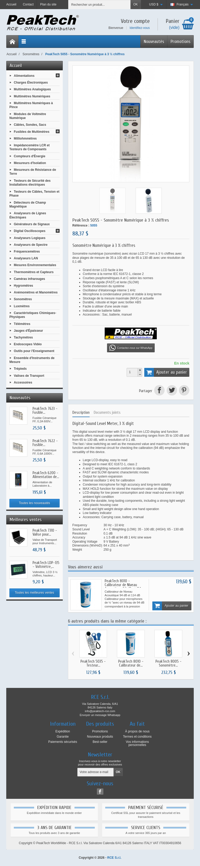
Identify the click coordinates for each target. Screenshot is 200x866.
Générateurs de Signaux (32, 224)
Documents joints (107, 412)
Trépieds (20, 369)
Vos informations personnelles (137, 743)
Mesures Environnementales (35, 265)
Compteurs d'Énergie (29, 156)
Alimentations (24, 76)
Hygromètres (23, 285)
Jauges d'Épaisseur (28, 330)
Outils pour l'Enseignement (34, 351)
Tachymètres (23, 337)
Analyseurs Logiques (29, 238)
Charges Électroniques (31, 82)
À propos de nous (137, 731)
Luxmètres (22, 306)
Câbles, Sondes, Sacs (30, 125)
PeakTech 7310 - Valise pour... (45, 532)
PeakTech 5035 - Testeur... (93, 663)
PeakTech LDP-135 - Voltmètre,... (46, 565)
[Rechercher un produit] (99, 4)
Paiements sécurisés (62, 742)
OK (135, 4)
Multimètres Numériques (32, 96)
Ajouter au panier (165, 372)
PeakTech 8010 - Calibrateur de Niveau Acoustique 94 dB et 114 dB (123, 587)
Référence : (80, 225)
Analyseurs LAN (26, 258)
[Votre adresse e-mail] (95, 772)
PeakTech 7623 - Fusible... (45, 410)
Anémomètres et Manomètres (36, 292)
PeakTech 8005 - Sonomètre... (168, 663)
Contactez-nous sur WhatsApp (131, 348)
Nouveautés (154, 41)
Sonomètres (23, 299)
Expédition (62, 731)
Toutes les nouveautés (34, 503)
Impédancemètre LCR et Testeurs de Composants (29, 147)
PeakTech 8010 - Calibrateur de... (130, 663)
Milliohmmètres (25, 138)
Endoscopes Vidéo (28, 344)
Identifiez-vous (140, 27)
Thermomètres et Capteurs (34, 272)
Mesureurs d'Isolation (30, 163)
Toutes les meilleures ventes (34, 592)
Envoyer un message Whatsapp (100, 715)
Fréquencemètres (27, 251)
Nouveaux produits (100, 736)
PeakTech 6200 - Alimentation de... (46, 475)
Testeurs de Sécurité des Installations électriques (30, 183)
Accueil (16, 65)
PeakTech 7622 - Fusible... (45, 443)
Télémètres (22, 323)
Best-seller (100, 742)
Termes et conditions (137, 736)
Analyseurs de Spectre (30, 244)
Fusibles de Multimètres (31, 131)
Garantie (63, 736)
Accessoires (23, 382)
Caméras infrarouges (29, 278)
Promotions (180, 41)
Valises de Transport (29, 375)
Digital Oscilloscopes (29, 231)
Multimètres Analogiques (32, 89)
